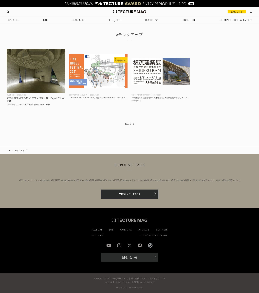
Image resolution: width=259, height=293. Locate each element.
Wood (71, 180)
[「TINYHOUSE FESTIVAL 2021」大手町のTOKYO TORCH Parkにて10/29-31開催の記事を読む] (98, 71)
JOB (45, 20)
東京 (22, 180)
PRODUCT (189, 20)
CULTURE (78, 20)
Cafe (219, 180)
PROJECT (115, 20)
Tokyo (64, 180)
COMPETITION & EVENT (236, 20)
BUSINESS (151, 20)
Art (111, 180)
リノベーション (32, 180)
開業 (187, 180)
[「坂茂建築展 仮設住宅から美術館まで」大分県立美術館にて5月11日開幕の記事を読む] (160, 71)
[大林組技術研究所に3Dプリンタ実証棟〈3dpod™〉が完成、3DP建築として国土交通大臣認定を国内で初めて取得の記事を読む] (36, 71)
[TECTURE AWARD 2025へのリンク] (129, 3)
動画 (92, 180)
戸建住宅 (118, 180)
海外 (106, 180)
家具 (225, 180)
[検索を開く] (8, 11)
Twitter (129, 245)
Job (168, 180)
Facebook (140, 245)
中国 (193, 180)
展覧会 (99, 180)
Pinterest (150, 245)
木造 (77, 180)
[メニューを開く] (251, 11)
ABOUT (108, 282)
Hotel (199, 180)
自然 (147, 180)
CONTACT (149, 282)
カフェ (237, 180)
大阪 (230, 180)
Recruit (180, 180)
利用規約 (138, 282)
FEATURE (13, 20)
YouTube (84, 180)
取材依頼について (158, 279)
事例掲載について (120, 279)
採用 (174, 180)
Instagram (119, 245)
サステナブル (137, 180)
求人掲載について (139, 279)
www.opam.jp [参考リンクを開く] (136, 100)
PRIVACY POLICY (123, 282)
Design (126, 180)
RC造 (205, 180)
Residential (160, 180)
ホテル (212, 180)
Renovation (45, 180)
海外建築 (56, 180)
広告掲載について (102, 279)
